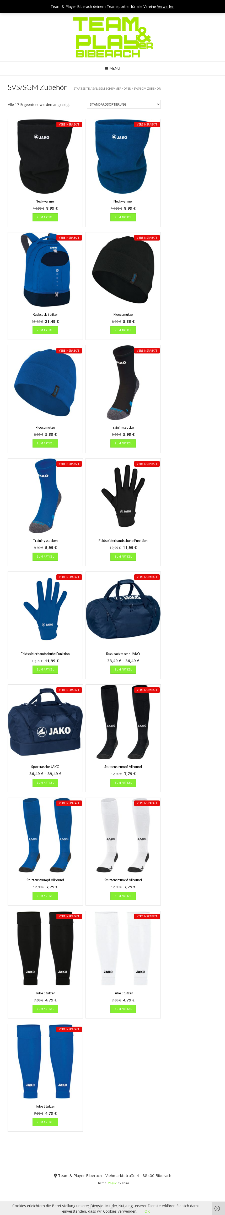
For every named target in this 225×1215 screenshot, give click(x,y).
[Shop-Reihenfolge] (124, 104)
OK (147, 1211)
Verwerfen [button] (165, 6)
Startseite (81, 88)
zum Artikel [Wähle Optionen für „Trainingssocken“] (123, 443)
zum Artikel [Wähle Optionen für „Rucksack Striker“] (45, 330)
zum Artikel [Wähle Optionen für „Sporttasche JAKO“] (45, 782)
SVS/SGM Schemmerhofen (111, 88)
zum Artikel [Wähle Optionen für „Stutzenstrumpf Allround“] (123, 782)
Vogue (112, 1183)
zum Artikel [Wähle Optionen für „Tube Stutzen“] (45, 1009)
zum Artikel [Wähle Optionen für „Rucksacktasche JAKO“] (123, 669)
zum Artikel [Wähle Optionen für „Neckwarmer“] (45, 217)
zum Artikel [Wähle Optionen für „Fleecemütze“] (123, 330)
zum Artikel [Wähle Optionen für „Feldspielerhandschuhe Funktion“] (123, 556)
